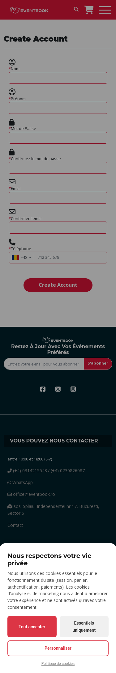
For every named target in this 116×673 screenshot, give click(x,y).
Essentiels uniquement (84, 626)
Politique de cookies (58, 664)
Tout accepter (32, 626)
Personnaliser (58, 648)
